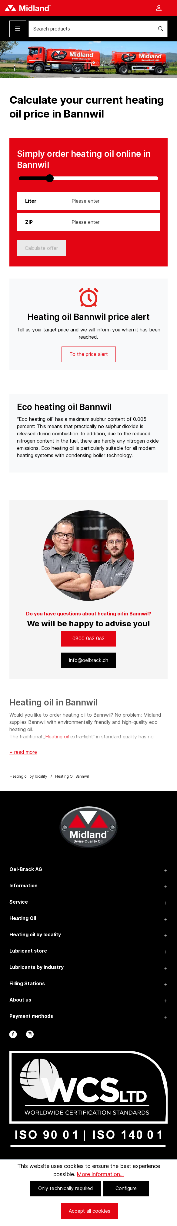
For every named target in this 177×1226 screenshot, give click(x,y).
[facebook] (12, 1035)
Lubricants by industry (36, 967)
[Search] (159, 29)
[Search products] (89, 29)
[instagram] (29, 1035)
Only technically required (65, 1188)
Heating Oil (22, 918)
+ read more (23, 752)
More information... (100, 1174)
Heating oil (57, 737)
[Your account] (158, 8)
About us (20, 1000)
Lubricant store (28, 951)
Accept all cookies (89, 1211)
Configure (126, 1188)
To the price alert (88, 354)
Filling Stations (27, 983)
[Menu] (17, 29)
